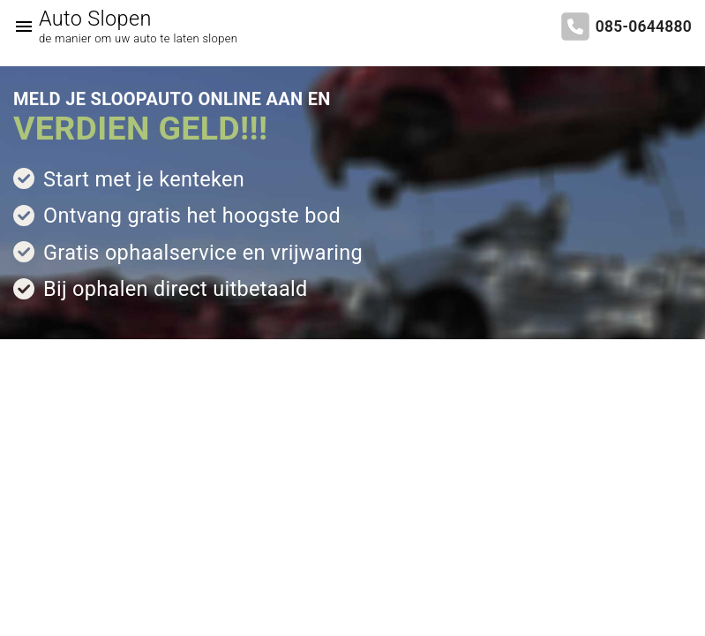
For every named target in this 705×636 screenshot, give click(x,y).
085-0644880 (644, 26)
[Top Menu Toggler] (19, 26)
